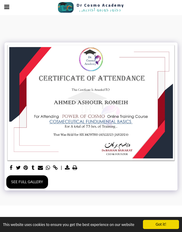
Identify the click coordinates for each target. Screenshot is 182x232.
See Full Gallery (27, 182)
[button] (7, 7)
